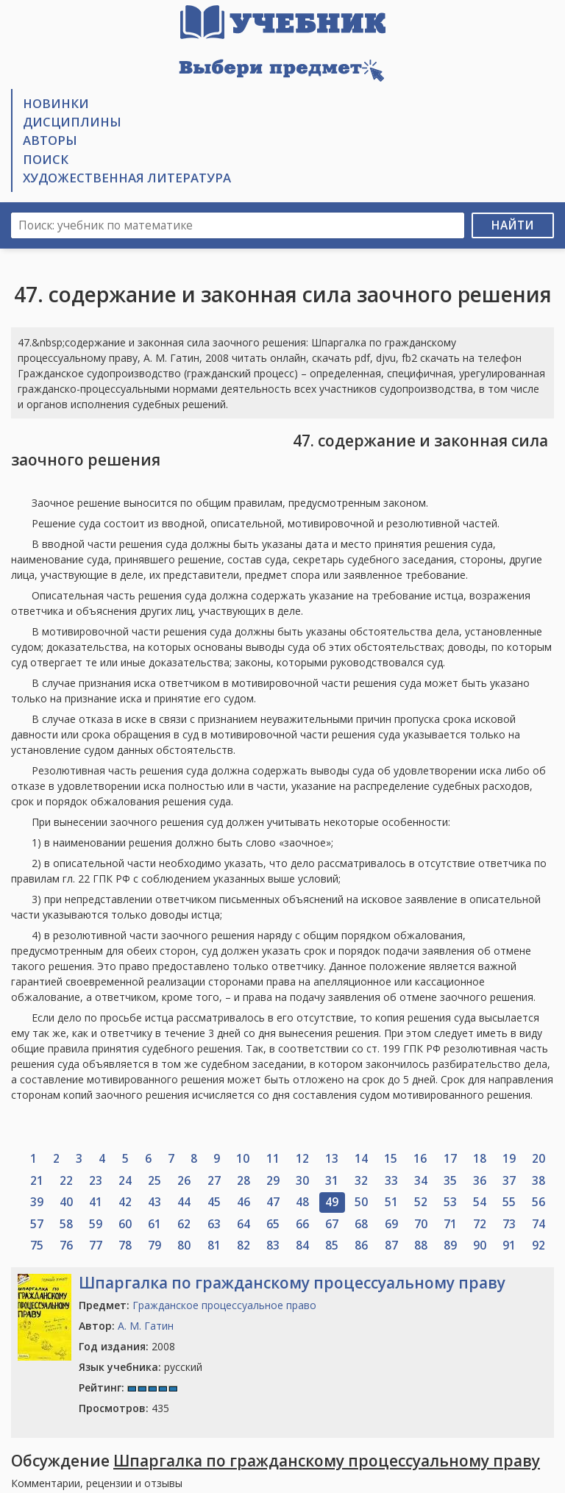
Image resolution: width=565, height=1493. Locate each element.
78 (125, 1245)
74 (538, 1224)
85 (331, 1245)
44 (184, 1202)
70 (420, 1224)
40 (66, 1202)
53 (450, 1202)
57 (36, 1224)
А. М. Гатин (146, 1326)
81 (214, 1245)
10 (242, 1158)
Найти (512, 225)
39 (36, 1202)
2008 (127, 1346)
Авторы (50, 140)
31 (331, 1181)
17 (450, 1158)
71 (450, 1224)
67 (331, 1224)
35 (450, 1181)
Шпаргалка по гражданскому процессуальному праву (292, 1282)
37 (509, 1181)
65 (273, 1224)
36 (479, 1181)
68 (361, 1224)
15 (390, 1158)
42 (125, 1202)
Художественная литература (127, 177)
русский (140, 1367)
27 (214, 1181)
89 (450, 1245)
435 (124, 1408)
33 (391, 1181)
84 (302, 1245)
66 (302, 1224)
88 (420, 1245)
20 (538, 1158)
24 (125, 1181)
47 (273, 1202)
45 (214, 1202)
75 (36, 1245)
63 (214, 1224)
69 (391, 1224)
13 (331, 1158)
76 (66, 1245)
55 (509, 1202)
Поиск (45, 159)
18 (479, 1158)
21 (36, 1181)
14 (361, 1158)
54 (479, 1202)
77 (95, 1245)
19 (509, 1158)
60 (125, 1224)
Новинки (56, 103)
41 (95, 1202)
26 (184, 1181)
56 (538, 1202)
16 (420, 1158)
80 (184, 1245)
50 (361, 1202)
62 (184, 1224)
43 (154, 1202)
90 (479, 1245)
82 (243, 1245)
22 (66, 1181)
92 (538, 1245)
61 (154, 1224)
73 (509, 1224)
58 (66, 1224)
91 (509, 1245)
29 (273, 1181)
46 (243, 1202)
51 (391, 1202)
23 (95, 1181)
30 (302, 1181)
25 (154, 1181)
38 (538, 1181)
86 (361, 1245)
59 (95, 1224)
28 (243, 1181)
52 (420, 1202)
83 (273, 1245)
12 (302, 1158)
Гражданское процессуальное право (224, 1305)
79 (154, 1245)
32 (361, 1181)
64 (243, 1224)
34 (420, 1181)
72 (479, 1224)
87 (391, 1245)
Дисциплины (72, 121)
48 (302, 1202)
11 (273, 1158)
